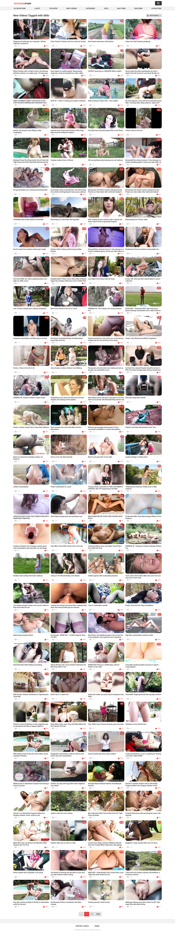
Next (98, 914)
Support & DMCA (82, 926)
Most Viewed (71, 8)
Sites (106, 8)
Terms (96, 926)
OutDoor (22, 3)
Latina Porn (156, 8)
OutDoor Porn (85, 930)
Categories (90, 8)
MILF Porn (121, 8)
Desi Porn (138, 8)
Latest (37, 8)
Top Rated (53, 8)
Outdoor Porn (19, 8)
